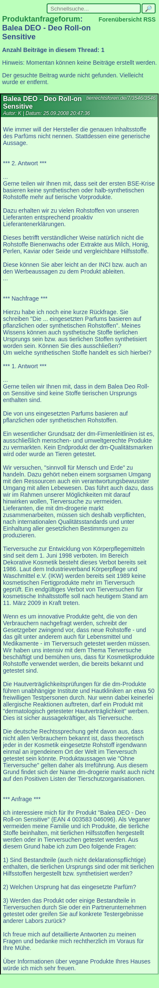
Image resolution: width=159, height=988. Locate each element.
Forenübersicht (120, 19)
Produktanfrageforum (41, 19)
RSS (149, 19)
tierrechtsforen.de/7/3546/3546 (121, 98)
